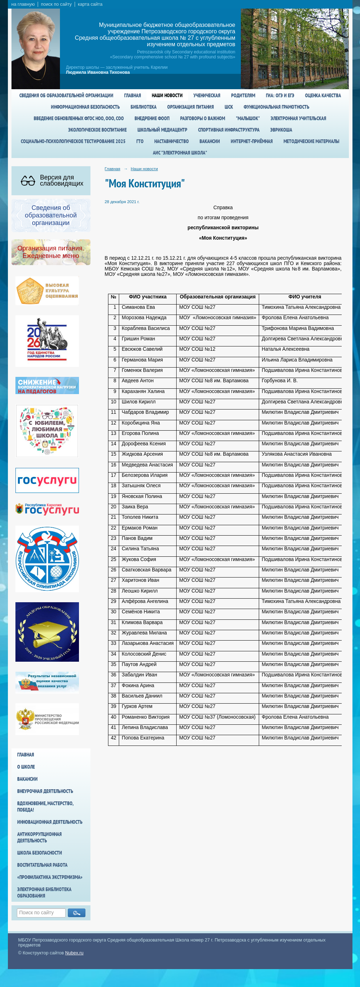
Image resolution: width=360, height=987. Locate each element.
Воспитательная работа (42, 865)
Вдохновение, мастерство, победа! (45, 806)
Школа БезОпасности (39, 852)
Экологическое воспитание (97, 129)
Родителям (243, 95)
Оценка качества (323, 95)
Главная (132, 95)
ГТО (140, 141)
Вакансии (210, 141)
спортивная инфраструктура (229, 129)
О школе (26, 766)
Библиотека (143, 107)
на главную (23, 4)
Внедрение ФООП (152, 118)
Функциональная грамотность (276, 107)
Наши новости (167, 95)
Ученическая (206, 95)
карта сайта (90, 4)
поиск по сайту (56, 4)
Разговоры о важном (202, 118)
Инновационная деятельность (50, 822)
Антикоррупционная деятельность (39, 837)
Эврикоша (281, 129)
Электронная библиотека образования (44, 892)
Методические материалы (311, 141)
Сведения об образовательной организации (66, 95)
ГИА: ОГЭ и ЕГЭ (280, 95)
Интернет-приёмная (252, 141)
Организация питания (190, 107)
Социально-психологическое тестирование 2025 (73, 141)
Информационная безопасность (85, 107)
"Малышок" (248, 118)
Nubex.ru (74, 952)
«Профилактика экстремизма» (50, 877)
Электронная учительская (298, 118)
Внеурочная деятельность (45, 791)
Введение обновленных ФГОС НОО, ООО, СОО (79, 118)
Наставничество (171, 141)
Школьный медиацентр (162, 129)
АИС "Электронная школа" (180, 152)
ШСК (229, 107)
